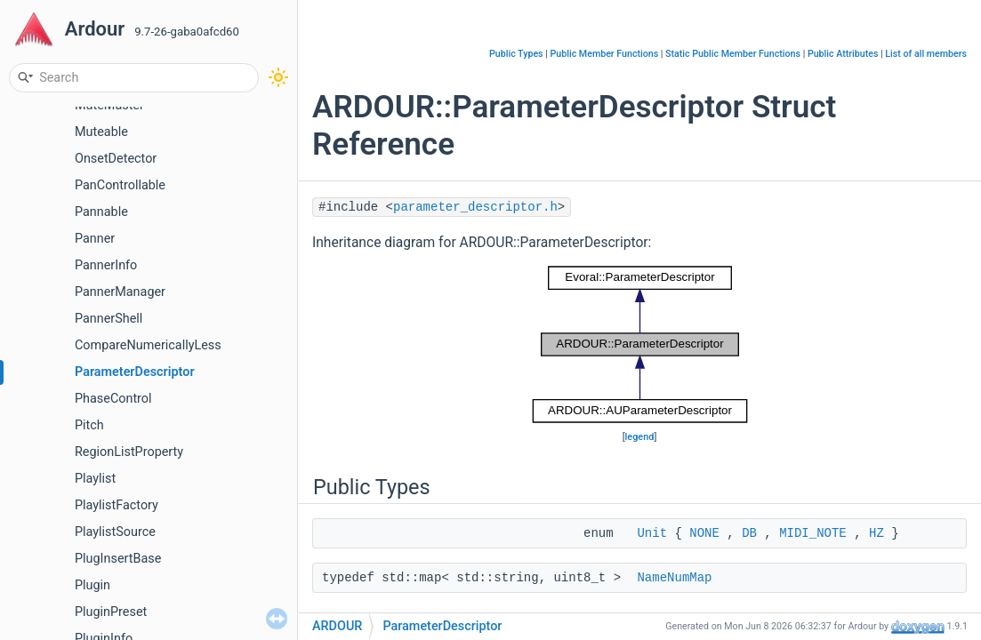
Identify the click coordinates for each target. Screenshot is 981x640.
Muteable (101, 132)
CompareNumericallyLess (148, 345)
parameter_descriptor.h (475, 207)
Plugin (92, 585)
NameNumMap (674, 578)
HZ (876, 533)
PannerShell (108, 318)
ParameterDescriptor (135, 372)
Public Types (516, 54)
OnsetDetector (116, 158)
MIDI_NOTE (813, 533)
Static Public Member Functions (732, 54)
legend (640, 437)
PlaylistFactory (116, 505)
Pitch (89, 425)
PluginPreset (111, 612)
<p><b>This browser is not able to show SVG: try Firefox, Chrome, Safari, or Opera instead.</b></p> (640, 344)
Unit (652, 533)
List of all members (926, 54)
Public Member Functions (605, 54)
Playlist (95, 478)
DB (749, 533)
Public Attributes (843, 54)
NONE (704, 533)
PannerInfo (106, 265)
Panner (95, 238)
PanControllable (120, 185)
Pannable (101, 212)
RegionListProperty (129, 452)
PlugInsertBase (118, 558)
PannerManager (120, 292)
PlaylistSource (115, 532)
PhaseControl (113, 398)
